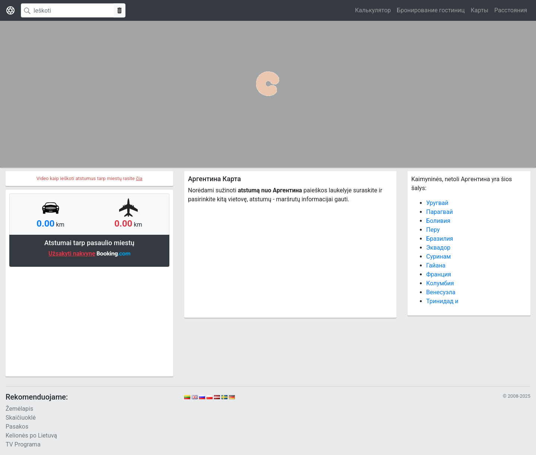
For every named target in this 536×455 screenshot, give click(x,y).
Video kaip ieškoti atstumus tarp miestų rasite (89, 178)
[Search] (67, 10)
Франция (438, 274)
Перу (433, 229)
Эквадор (438, 247)
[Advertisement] (89, 321)
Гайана (436, 265)
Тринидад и (442, 301)
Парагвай (439, 211)
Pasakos (17, 426)
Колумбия (440, 283)
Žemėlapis (19, 408)
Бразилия (439, 238)
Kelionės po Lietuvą (31, 435)
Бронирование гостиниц (431, 10)
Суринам (438, 256)
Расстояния (510, 10)
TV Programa (23, 444)
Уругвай (437, 202)
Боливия (438, 220)
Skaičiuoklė (21, 417)
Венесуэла (441, 292)
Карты (479, 10)
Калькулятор (373, 10)
